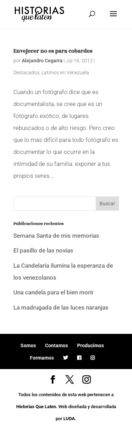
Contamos (56, 345)
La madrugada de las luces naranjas (60, 307)
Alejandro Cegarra (42, 60)
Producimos (90, 345)
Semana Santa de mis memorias (56, 235)
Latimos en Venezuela (65, 72)
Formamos (42, 358)
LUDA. (69, 418)
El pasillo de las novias (43, 250)
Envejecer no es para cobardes (52, 51)
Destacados (26, 72)
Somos (28, 345)
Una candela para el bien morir (53, 292)
